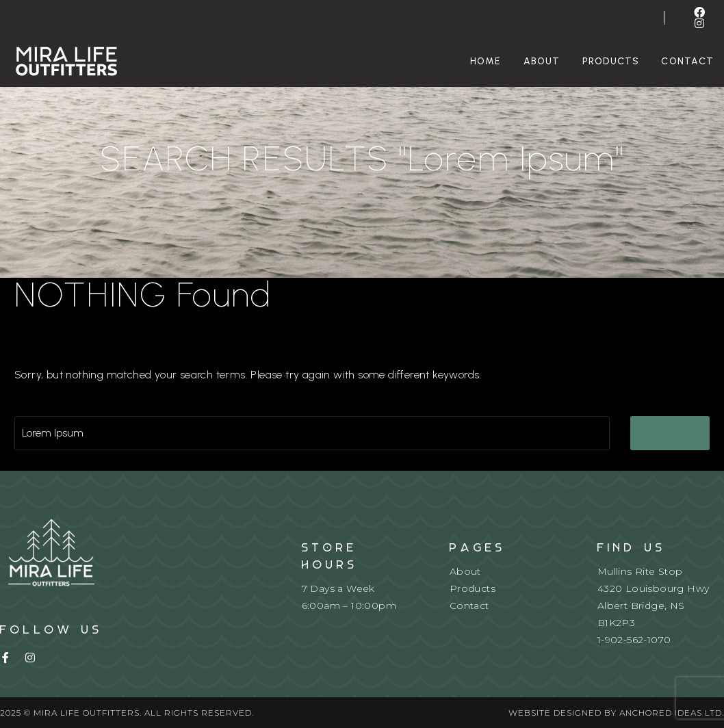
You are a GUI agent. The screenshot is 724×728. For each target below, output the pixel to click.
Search (670, 433)
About (541, 61)
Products (611, 61)
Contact (469, 605)
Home (486, 61)
